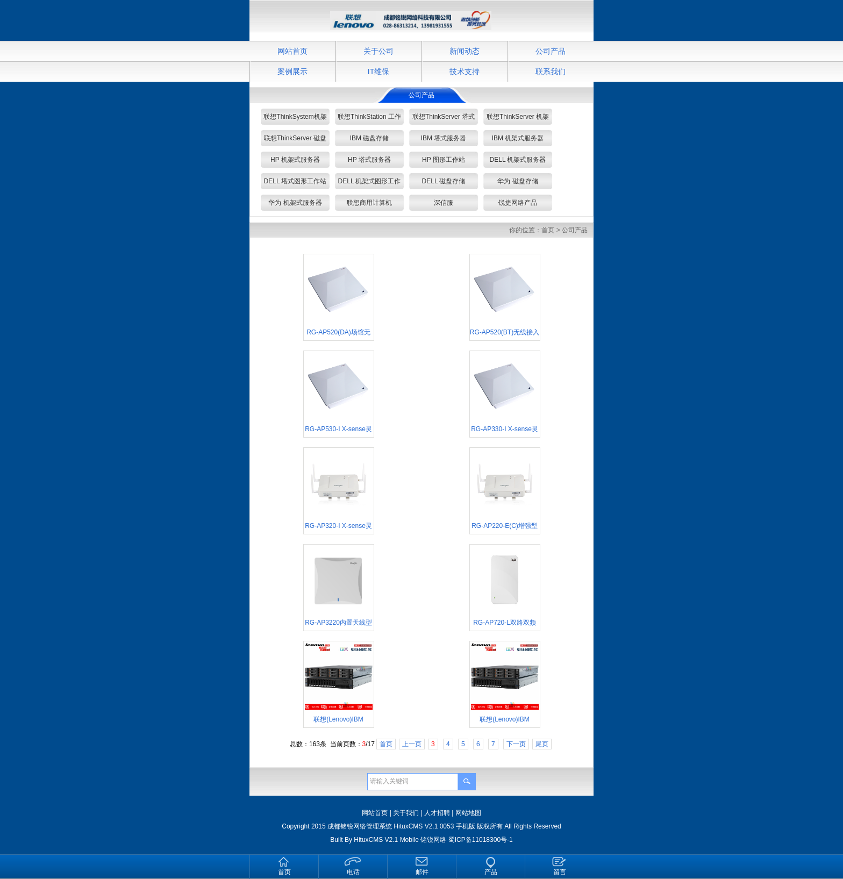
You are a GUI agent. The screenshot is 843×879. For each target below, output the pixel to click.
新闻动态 (464, 51)
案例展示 (292, 71)
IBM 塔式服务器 (444, 138)
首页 (547, 230)
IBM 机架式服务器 (518, 138)
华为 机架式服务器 (295, 202)
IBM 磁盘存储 (369, 138)
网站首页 (292, 51)
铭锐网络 (433, 840)
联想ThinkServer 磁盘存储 (295, 140)
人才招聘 (437, 813)
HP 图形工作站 (443, 159)
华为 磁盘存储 (517, 181)
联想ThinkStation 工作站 (369, 119)
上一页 (412, 744)
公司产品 (550, 51)
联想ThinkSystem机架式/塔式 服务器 (294, 119)
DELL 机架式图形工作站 (369, 183)
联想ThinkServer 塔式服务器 (443, 119)
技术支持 (464, 71)
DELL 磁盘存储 (444, 181)
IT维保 (378, 71)
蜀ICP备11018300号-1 (480, 840)
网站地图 (468, 813)
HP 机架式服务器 (295, 159)
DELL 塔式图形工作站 (295, 181)
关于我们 (406, 813)
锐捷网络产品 (517, 202)
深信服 (443, 202)
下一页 (516, 744)
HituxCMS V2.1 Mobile (386, 840)
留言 (559, 872)
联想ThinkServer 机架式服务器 (518, 119)
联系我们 (550, 71)
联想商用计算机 (369, 202)
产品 (490, 872)
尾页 (541, 744)
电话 (353, 872)
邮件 (422, 872)
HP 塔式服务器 (369, 159)
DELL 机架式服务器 (518, 159)
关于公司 (378, 51)
